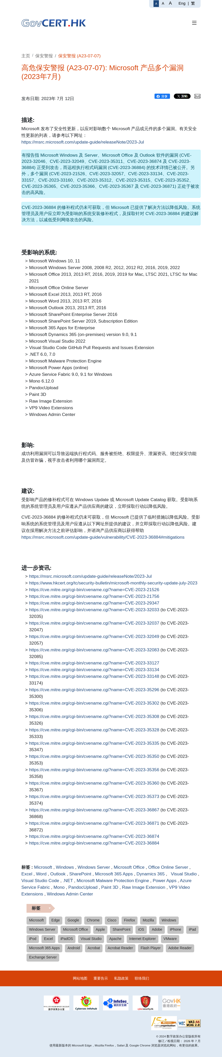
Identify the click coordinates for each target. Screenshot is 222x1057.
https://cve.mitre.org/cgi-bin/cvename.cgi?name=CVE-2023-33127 (94, 663)
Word (41, 873)
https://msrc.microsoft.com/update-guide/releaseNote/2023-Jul (82, 142)
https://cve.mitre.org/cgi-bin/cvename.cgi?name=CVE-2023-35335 (94, 743)
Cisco (111, 920)
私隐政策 (121, 978)
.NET (68, 880)
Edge (56, 920)
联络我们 (142, 978)
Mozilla (148, 920)
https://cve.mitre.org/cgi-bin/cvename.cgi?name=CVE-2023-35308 (94, 716)
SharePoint (80, 873)
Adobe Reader (180, 948)
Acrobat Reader (120, 948)
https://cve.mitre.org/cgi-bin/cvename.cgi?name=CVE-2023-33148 (94, 676)
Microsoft (43, 867)
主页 (25, 55)
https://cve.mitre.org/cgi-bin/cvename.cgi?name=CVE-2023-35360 (94, 783)
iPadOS (67, 939)
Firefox (129, 920)
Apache (115, 939)
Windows (65, 867)
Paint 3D (109, 887)
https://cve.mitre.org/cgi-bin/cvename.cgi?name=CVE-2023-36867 (94, 810)
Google (73, 920)
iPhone (175, 929)
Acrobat (94, 948)
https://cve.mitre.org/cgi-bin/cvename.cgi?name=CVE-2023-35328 (94, 730)
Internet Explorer (142, 939)
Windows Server (94, 867)
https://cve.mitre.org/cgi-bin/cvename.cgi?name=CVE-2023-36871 (94, 823)
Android (73, 948)
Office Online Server (168, 867)
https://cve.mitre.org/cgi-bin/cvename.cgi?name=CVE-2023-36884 (94, 843)
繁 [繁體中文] (193, 3)
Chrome (93, 920)
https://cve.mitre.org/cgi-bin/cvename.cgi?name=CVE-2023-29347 (94, 603)
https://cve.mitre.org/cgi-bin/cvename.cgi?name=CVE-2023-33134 (94, 670)
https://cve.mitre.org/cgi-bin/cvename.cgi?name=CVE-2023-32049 (94, 636)
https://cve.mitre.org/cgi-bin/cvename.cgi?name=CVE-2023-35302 (94, 703)
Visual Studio (182, 873)
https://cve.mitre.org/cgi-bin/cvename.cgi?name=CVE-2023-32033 (94, 610)
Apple (100, 929)
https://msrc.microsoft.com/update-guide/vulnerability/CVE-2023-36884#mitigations (102, 537)
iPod (32, 939)
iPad (192, 929)
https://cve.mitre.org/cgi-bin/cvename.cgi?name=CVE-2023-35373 (94, 796)
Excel (26, 873)
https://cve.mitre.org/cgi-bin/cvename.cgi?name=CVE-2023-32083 (94, 650)
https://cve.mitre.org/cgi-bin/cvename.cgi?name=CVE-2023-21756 (94, 596)
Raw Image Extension (143, 887)
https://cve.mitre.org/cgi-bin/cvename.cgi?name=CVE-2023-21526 (94, 590)
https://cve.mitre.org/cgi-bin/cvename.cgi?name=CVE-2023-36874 (94, 836)
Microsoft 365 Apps (114, 873)
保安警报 (44, 55)
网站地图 (80, 978)
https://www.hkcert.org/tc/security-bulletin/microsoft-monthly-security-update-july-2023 (113, 583)
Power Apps (164, 880)
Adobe (157, 929)
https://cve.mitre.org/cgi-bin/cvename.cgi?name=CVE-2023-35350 (94, 756)
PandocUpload (82, 887)
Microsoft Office (129, 867)
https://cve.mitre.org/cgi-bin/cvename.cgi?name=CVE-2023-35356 (94, 770)
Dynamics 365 (150, 873)
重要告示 (100, 978)
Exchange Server (43, 957)
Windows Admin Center (70, 893)
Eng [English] (181, 3)
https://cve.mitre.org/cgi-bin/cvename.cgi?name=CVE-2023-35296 (94, 690)
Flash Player (151, 948)
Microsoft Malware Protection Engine (112, 880)
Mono (59, 887)
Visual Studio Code (40, 880)
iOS (141, 929)
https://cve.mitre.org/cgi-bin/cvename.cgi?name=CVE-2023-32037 (94, 623)
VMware (170, 939)
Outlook (58, 873)
